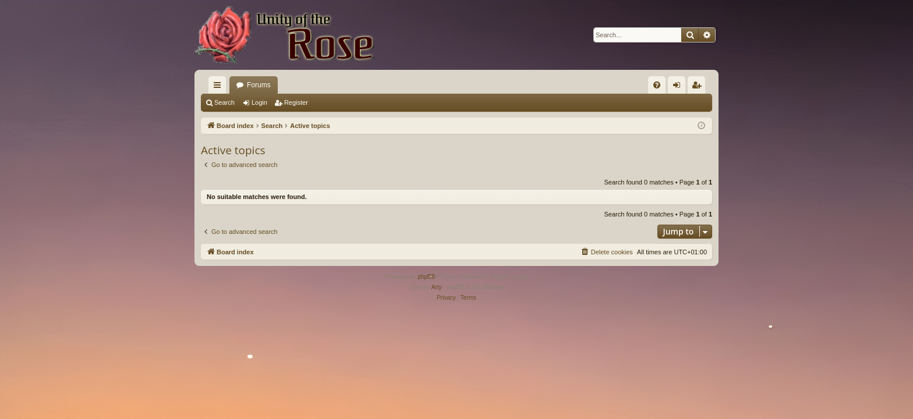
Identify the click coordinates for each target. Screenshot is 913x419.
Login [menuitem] (679, 87)
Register (296, 102)
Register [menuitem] (699, 87)
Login (259, 102)
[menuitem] (657, 85)
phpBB (426, 277)
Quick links (219, 87)
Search (224, 102)
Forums (259, 85)
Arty (436, 287)
